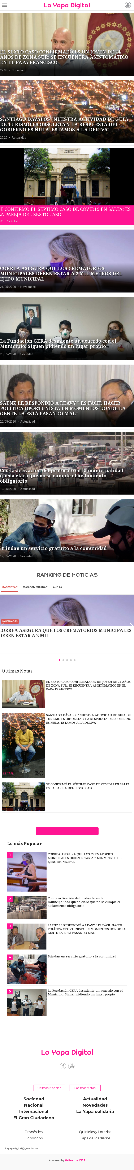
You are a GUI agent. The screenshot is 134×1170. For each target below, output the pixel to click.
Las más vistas (84, 1088)
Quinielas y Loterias (95, 1132)
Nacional (34, 1105)
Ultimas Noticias (49, 1088)
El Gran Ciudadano (33, 1117)
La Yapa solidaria (95, 1111)
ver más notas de (67, 831)
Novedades (95, 1105)
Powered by (67, 1160)
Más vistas (9, 587)
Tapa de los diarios (95, 1138)
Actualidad (95, 1098)
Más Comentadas (35, 587)
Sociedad (33, 1098)
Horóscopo (34, 1138)
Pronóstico (34, 1132)
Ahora (57, 587)
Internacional (33, 1111)
